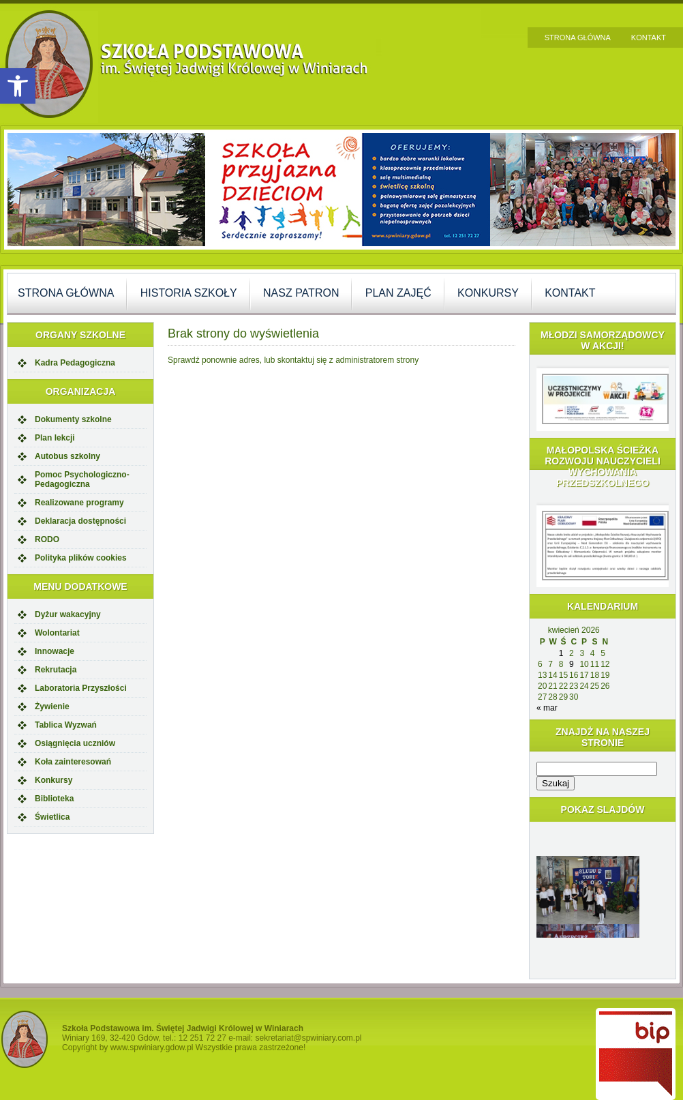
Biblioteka (54, 798)
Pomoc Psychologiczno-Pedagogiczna (82, 479)
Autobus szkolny (67, 456)
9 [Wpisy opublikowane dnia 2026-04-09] (571, 664)
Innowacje (54, 651)
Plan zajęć (398, 293)
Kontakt (648, 37)
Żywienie (52, 706)
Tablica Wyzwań (66, 725)
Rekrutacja (55, 669)
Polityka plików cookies (81, 558)
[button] (17, 86)
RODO (47, 539)
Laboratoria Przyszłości (81, 688)
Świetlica (52, 817)
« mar (547, 708)
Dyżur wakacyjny (68, 614)
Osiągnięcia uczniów (75, 743)
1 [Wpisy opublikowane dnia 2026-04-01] (561, 653)
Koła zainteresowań (73, 762)
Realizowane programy (79, 502)
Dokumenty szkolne (73, 419)
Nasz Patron (301, 293)
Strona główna (578, 37)
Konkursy (488, 293)
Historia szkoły (188, 293)
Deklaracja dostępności (80, 521)
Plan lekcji (55, 438)
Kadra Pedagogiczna (75, 363)
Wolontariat (57, 633)
